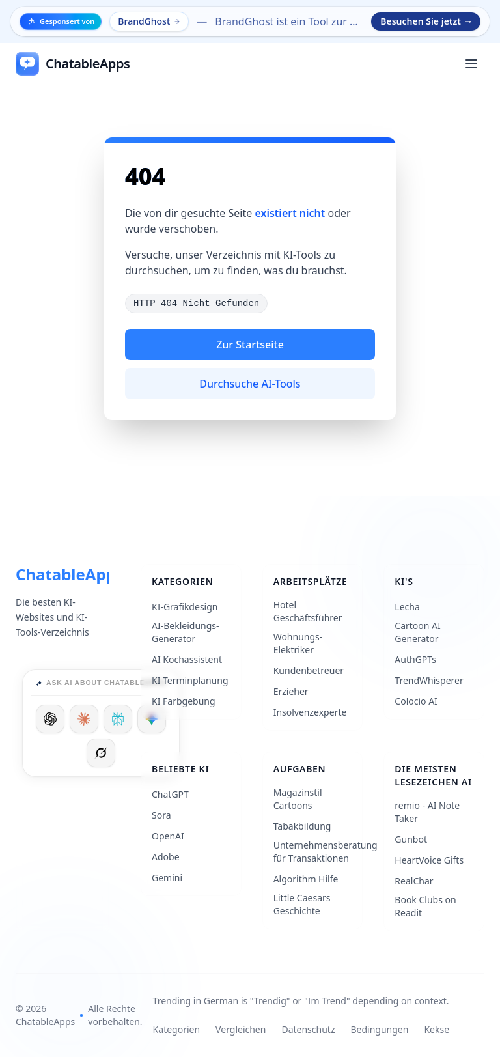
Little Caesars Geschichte (302, 904)
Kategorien (177, 1029)
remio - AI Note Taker (427, 811)
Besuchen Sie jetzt (426, 21)
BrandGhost (150, 21)
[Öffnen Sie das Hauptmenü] (471, 64)
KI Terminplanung (190, 680)
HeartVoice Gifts (429, 860)
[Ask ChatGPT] (50, 719)
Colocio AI (416, 701)
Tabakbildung (302, 826)
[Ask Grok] (101, 753)
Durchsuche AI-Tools (249, 383)
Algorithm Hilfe (306, 879)
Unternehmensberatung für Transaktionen (325, 851)
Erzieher (291, 691)
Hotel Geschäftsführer (307, 611)
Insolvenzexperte (310, 712)
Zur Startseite (250, 344)
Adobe (166, 857)
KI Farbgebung (183, 701)
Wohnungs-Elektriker (298, 643)
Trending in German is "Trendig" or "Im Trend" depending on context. (301, 1000)
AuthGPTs (415, 659)
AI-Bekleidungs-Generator (185, 632)
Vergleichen (240, 1029)
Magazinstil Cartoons (297, 798)
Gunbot (411, 839)
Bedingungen (379, 1029)
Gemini (167, 877)
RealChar (414, 881)
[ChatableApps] (73, 64)
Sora (161, 815)
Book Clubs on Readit (425, 906)
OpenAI (168, 836)
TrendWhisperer (429, 680)
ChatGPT (170, 794)
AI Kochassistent (187, 659)
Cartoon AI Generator (417, 632)
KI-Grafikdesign (184, 606)
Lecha (407, 606)
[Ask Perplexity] (118, 719)
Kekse (436, 1029)
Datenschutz (308, 1029)
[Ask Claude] (84, 719)
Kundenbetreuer (308, 670)
